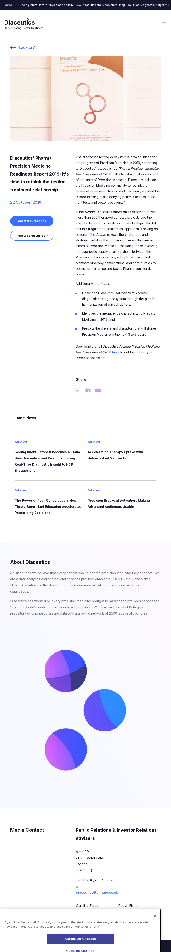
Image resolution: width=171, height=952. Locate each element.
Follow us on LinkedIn (32, 235)
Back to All (28, 47)
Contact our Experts (32, 221)
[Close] (155, 925)
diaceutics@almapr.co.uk (97, 892)
